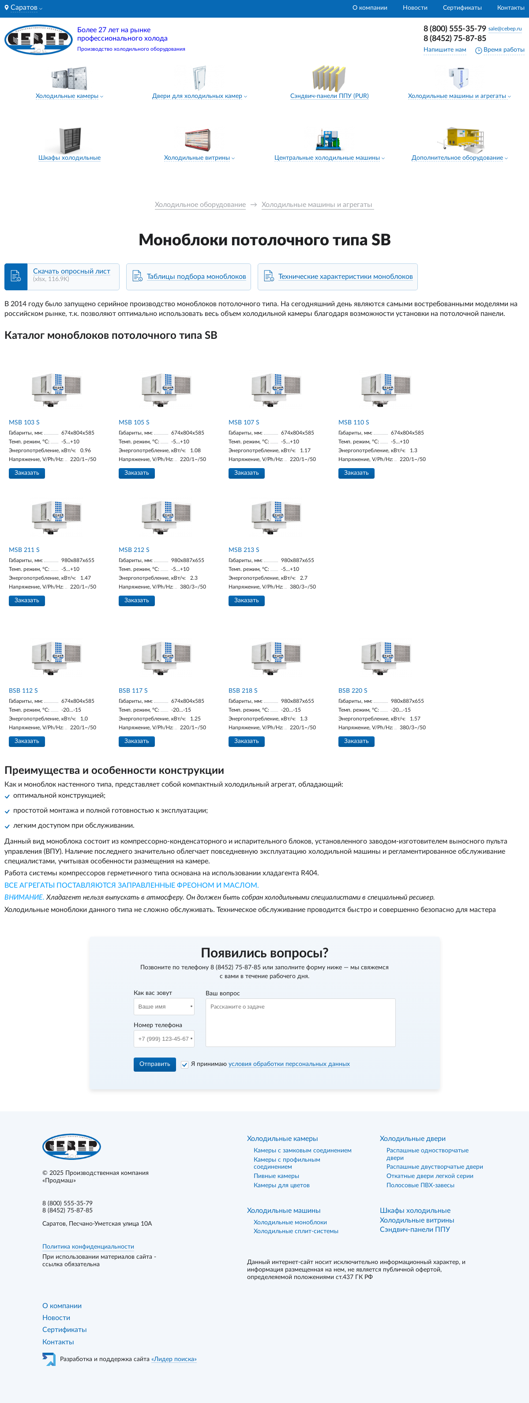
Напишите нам (445, 50)
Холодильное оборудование (200, 204)
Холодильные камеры (67, 96)
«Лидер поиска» (174, 1359)
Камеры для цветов (282, 1185)
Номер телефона (158, 1025)
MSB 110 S (353, 423)
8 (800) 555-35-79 (455, 29)
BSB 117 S (133, 691)
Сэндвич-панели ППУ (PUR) (329, 96)
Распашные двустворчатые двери (434, 1167)
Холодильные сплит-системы (296, 1231)
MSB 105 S (134, 423)
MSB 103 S (24, 423)
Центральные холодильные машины (327, 158)
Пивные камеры (276, 1176)
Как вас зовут (153, 993)
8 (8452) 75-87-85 (455, 39)
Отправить (154, 1064)
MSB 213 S (244, 550)
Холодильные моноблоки (290, 1222)
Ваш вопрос (223, 993)
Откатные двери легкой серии (429, 1176)
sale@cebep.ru (505, 28)
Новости (415, 8)
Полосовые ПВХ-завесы (420, 1185)
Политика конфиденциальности (88, 1247)
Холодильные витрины (197, 158)
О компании (370, 8)
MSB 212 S (134, 550)
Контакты (511, 8)
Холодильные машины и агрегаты (458, 96)
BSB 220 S (353, 691)
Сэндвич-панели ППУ (415, 1229)
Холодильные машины (284, 1210)
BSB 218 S (243, 691)
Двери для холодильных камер (197, 96)
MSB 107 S (244, 423)
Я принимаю (270, 1064)
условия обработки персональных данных (289, 1064)
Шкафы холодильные (69, 158)
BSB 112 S (23, 691)
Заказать (27, 473)
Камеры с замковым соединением (303, 1151)
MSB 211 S (24, 550)
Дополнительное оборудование (457, 158)
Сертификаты (462, 8)
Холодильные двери (413, 1138)
